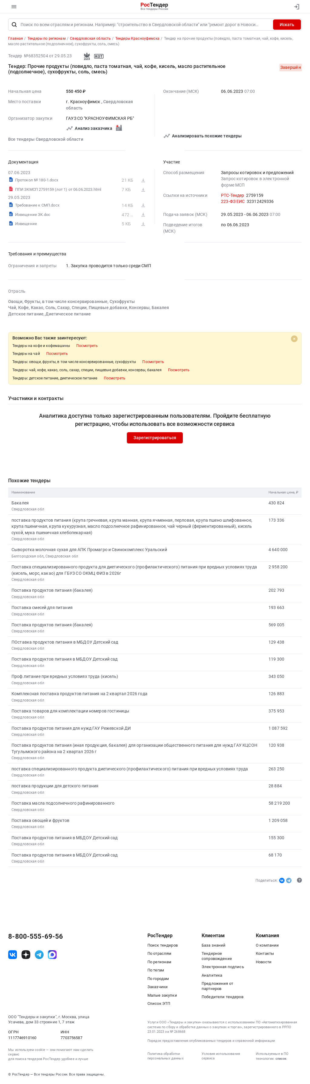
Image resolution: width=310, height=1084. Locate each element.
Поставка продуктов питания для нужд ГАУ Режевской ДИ (71, 728)
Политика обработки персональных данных (165, 1056)
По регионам (159, 962)
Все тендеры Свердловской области (45, 140)
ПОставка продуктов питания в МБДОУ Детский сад (65, 642)
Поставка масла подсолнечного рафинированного (63, 803)
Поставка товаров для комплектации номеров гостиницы (70, 711)
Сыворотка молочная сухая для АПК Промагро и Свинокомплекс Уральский (89, 550)
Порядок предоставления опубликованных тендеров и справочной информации (211, 1041)
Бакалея (20, 503)
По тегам (155, 970)
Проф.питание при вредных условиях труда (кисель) (65, 677)
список (280, 1059)
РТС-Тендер (232, 196)
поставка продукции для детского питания (55, 786)
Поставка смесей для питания (42, 608)
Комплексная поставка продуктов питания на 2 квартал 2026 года (79, 694)
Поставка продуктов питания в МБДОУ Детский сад (65, 660)
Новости (264, 962)
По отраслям (159, 954)
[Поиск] (14, 25)
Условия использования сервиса (221, 1056)
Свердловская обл (28, 510)
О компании (267, 946)
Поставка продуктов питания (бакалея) (52, 591)
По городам (158, 979)
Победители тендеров (222, 997)
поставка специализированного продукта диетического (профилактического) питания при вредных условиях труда (130, 769)
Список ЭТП (158, 1004)
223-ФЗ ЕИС (233, 202)
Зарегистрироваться (155, 438)
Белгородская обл (28, 557)
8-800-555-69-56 (35, 937)
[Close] (294, 339)
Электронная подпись (223, 967)
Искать (287, 25)
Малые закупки (162, 996)
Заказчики (157, 987)
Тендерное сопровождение (217, 956)
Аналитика (212, 976)
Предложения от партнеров (217, 986)
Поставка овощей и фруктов (41, 821)
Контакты (265, 954)
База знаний (214, 946)
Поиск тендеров (162, 946)
